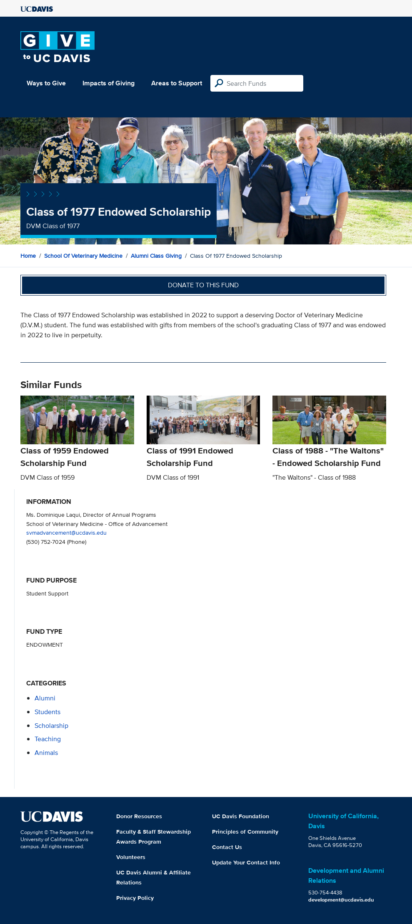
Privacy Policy (135, 898)
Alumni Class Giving (156, 256)
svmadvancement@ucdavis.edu (66, 532)
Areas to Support (176, 83)
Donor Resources (139, 816)
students (47, 712)
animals (46, 752)
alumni (45, 698)
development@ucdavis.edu (341, 900)
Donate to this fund (203, 285)
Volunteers (130, 857)
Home (28, 256)
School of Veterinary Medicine (83, 256)
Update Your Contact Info (246, 862)
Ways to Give (46, 83)
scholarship (51, 725)
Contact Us (227, 847)
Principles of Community (245, 831)
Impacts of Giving (108, 83)
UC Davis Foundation (240, 816)
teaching (48, 739)
